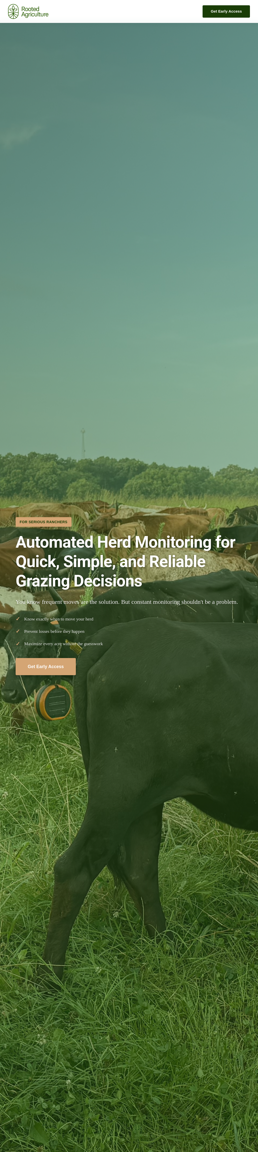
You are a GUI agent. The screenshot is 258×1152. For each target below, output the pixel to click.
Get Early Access (226, 11)
